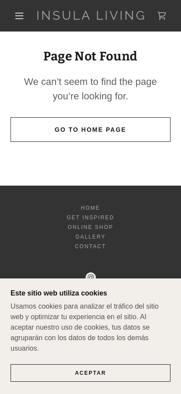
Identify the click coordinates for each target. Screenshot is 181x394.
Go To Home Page (90, 129)
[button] (19, 16)
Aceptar (90, 379)
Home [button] (90, 208)
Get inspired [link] (90, 218)
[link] (91, 15)
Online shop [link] (90, 227)
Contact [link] (90, 246)
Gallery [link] (90, 237)
